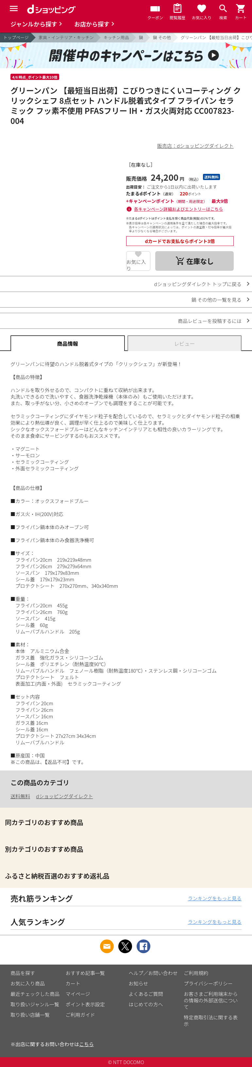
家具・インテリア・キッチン (66, 37)
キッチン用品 (116, 37)
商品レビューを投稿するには (210, 320)
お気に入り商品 (27, 983)
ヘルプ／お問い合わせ (153, 972)
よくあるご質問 (146, 993)
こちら (86, 1044)
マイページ (78, 993)
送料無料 (20, 796)
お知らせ (138, 983)
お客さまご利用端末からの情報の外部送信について (211, 1000)
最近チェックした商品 (34, 993)
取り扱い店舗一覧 (30, 1014)
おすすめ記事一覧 (85, 972)
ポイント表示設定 (85, 1004)
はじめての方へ (146, 1004)
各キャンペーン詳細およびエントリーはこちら (178, 209)
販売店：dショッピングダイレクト (195, 145)
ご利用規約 (196, 972)
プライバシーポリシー (208, 983)
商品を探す (22, 972)
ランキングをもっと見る (215, 898)
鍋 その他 (162, 37)
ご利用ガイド (80, 1014)
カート (73, 983)
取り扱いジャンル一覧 (34, 1004)
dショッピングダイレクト (64, 796)
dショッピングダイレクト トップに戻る (198, 284)
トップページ (16, 37)
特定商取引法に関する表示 (211, 1020)
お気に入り (136, 264)
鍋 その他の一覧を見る (217, 299)
